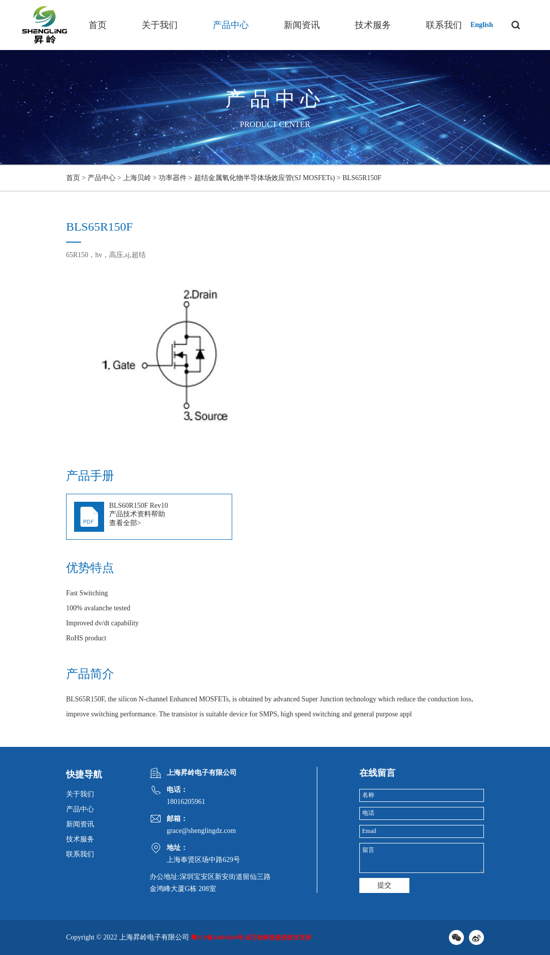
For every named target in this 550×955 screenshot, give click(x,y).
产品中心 (231, 25)
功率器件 (173, 178)
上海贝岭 (137, 178)
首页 (98, 25)
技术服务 (373, 25)
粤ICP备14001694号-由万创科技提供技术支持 (251, 937)
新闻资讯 (302, 25)
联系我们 (444, 25)
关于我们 (160, 25)
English (481, 25)
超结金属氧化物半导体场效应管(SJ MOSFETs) (264, 178)
